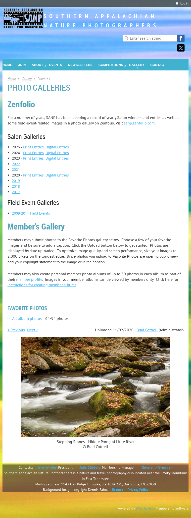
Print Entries (33, 147)
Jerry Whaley (47, 467)
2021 (16, 169)
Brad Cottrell (147, 329)
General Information (157, 467)
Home (11, 78)
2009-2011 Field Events (31, 213)
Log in (184, 3)
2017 (16, 191)
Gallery (27, 78)
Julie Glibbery (90, 467)
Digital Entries (57, 147)
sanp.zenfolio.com (139, 122)
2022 (16, 164)
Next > (32, 329)
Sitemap (117, 489)
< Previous (16, 329)
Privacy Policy (138, 489)
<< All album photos (24, 318)
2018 (16, 186)
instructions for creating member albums (41, 284)
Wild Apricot (145, 508)
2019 (16, 180)
